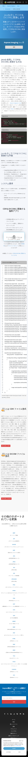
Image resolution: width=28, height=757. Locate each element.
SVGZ (14, 661)
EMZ (14, 644)
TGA (14, 656)
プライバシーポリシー (13, 245)
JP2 (14, 567)
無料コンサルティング (13, 735)
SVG (14, 609)
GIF (14, 538)
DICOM (14, 544)
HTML (14, 638)
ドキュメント (14, 728)
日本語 (19, 2)
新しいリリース (13, 724)
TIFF (14, 615)
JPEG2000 (14, 579)
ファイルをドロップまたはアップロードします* (14, 238)
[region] (14, 329)
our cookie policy (17, 745)
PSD (14, 598)
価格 (14, 726)
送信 (14, 701)
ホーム (13, 719)
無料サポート (14, 733)
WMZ (14, 650)
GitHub (8, 397)
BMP (14, 533)
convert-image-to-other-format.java (10, 395)
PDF (14, 632)
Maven (12, 108)
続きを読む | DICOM (6, 498)
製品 (14, 722)
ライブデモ (13, 731)
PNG (14, 584)
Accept (14, 748)
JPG (14, 556)
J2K (14, 573)
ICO (14, 675)
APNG (13, 590)
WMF (14, 627)
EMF (14, 550)
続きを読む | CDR (6, 445)
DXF (14, 604)
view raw (24, 395)
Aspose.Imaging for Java (15, 103)
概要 (14, 47)
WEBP (14, 621)
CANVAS (14, 669)
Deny (19, 752)
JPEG (14, 561)
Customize (8, 752)
